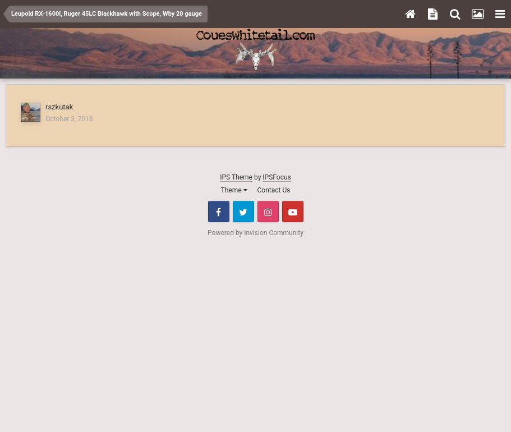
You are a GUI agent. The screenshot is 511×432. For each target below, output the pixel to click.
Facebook (218, 211)
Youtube (292, 211)
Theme (234, 190)
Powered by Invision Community (255, 233)
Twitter (243, 211)
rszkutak (59, 107)
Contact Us (274, 190)
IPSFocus (277, 177)
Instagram (268, 211)
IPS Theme (236, 177)
